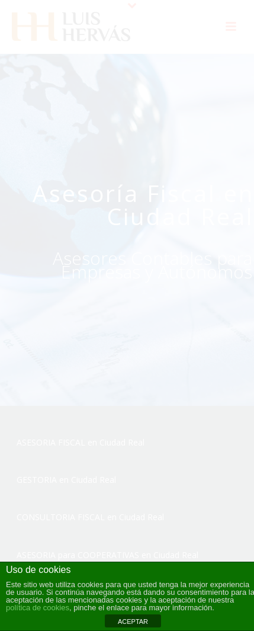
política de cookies (37, 607)
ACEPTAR (133, 621)
